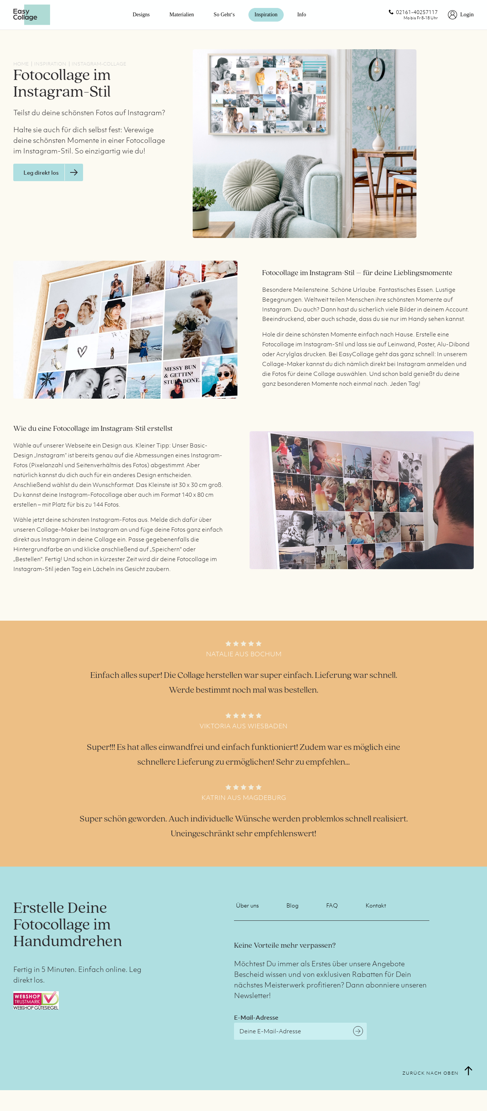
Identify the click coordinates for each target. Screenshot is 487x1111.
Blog (292, 905)
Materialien (182, 14)
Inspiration (266, 14)
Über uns (247, 905)
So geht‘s (224, 14)
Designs (141, 14)
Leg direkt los (53, 172)
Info (301, 14)
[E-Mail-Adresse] (300, 1031)
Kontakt (376, 905)
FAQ (332, 905)
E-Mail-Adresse (256, 1017)
